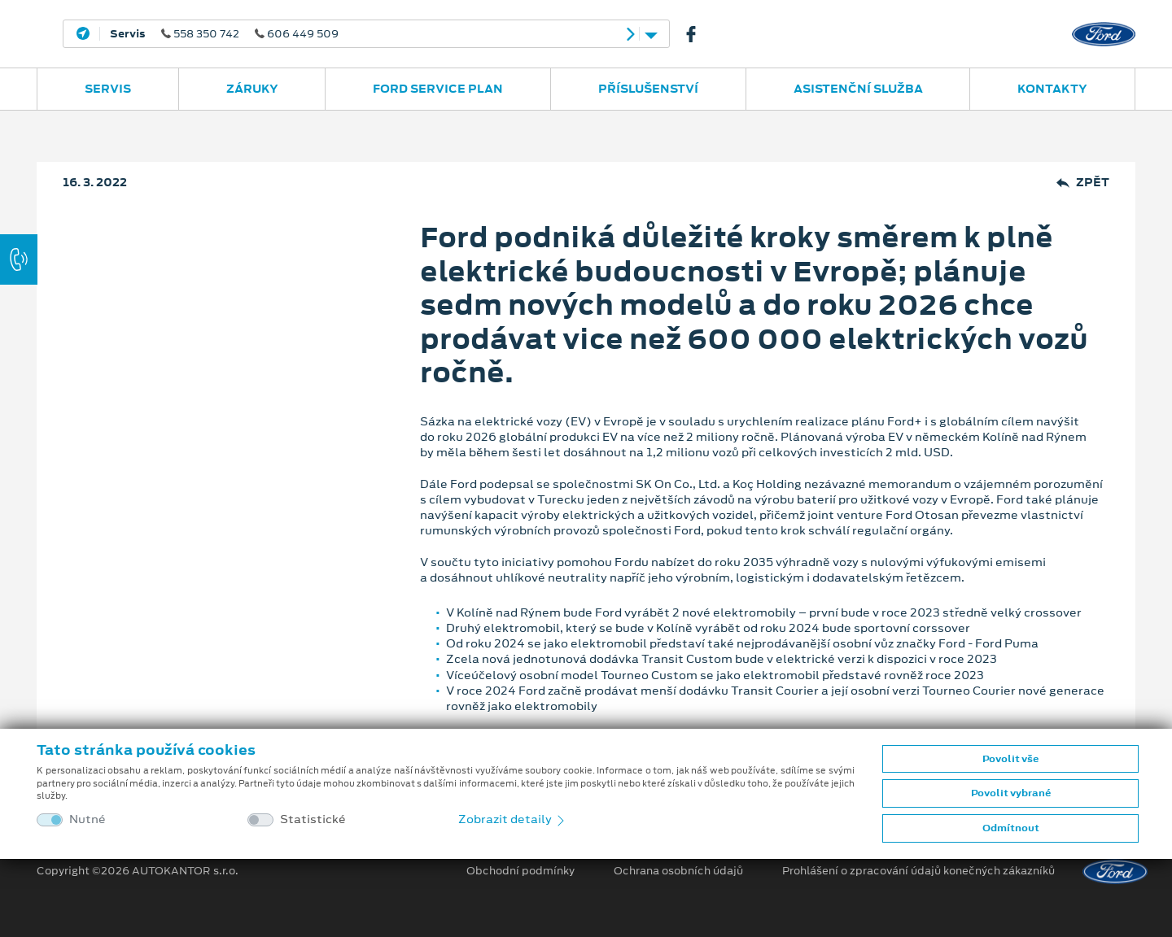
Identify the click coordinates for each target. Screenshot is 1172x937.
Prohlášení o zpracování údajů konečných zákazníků (918, 871)
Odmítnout (1010, 828)
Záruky (252, 89)
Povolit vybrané (1011, 793)
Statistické (313, 819)
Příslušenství (648, 89)
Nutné (87, 819)
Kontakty (1052, 89)
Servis (108, 89)
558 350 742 (224, 34)
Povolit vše (1010, 758)
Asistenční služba (858, 89)
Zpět (1082, 182)
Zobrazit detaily (512, 819)
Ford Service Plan (438, 89)
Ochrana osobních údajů (678, 871)
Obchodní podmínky (520, 871)
